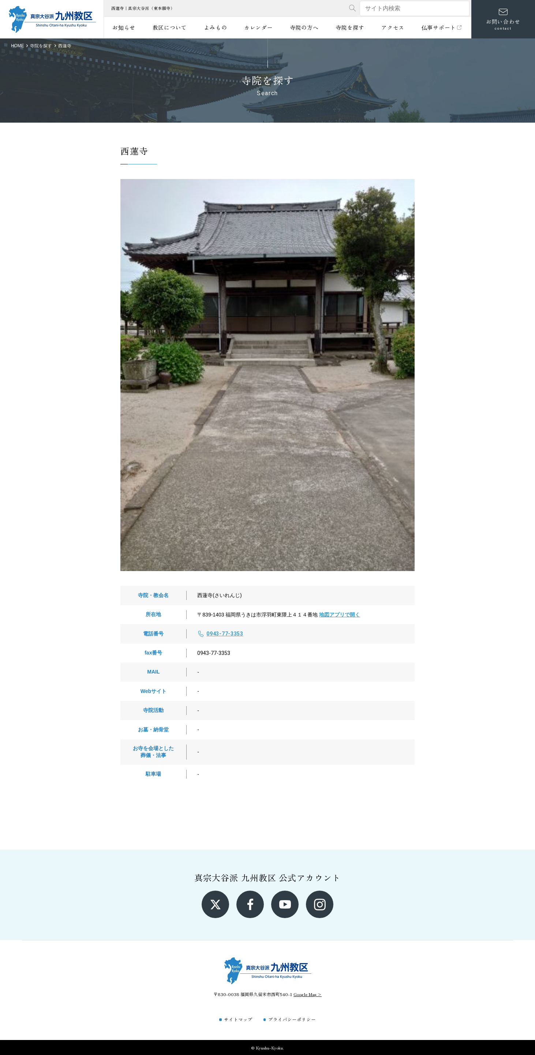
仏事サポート (442, 27)
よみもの (215, 27)
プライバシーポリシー (292, 1019)
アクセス (392, 27)
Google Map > (307, 994)
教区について (170, 27)
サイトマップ (238, 1019)
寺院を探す (350, 27)
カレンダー (258, 27)
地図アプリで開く (339, 615)
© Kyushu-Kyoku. (267, 1047)
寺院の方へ (304, 27)
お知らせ (123, 27)
